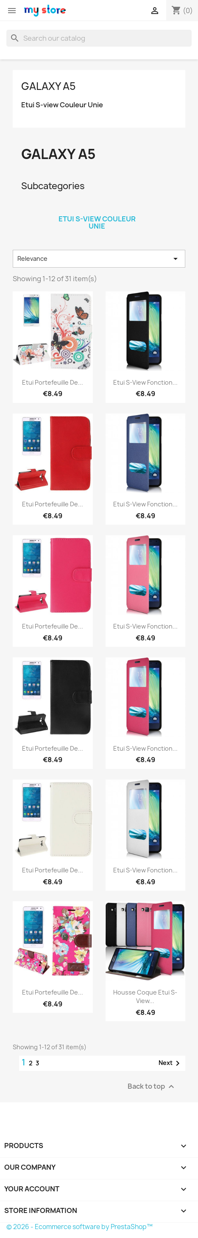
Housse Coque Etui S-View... (145, 996)
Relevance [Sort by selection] (99, 259)
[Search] (99, 38)
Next (171, 1063)
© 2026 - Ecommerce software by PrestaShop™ (79, 1226)
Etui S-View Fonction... (145, 382)
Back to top (152, 1086)
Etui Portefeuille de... (52, 382)
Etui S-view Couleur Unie (62, 105)
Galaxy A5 (48, 86)
